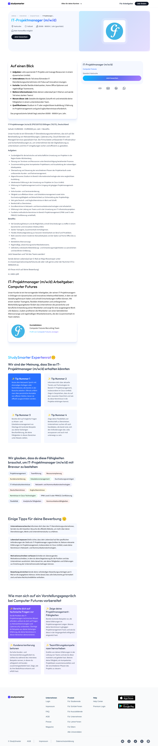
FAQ (47, 712)
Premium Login (99, 706)
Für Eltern (71, 727)
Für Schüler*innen (75, 706)
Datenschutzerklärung (65, 741)
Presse (48, 722)
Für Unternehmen (75, 717)
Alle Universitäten (75, 732)
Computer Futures (90, 69)
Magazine (50, 727)
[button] (100, 88)
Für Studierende (74, 701)
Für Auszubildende (75, 712)
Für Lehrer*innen (74, 722)
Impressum (50, 706)
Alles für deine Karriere (71, 4)
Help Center (98, 701)
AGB (48, 717)
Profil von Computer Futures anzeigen (44, 332)
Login (48, 701)
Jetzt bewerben (21, 37)
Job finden (141, 4)
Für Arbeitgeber (126, 4)
